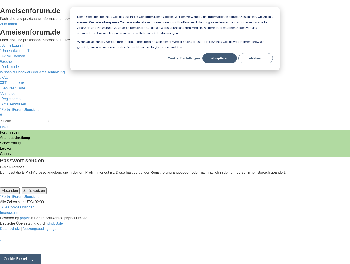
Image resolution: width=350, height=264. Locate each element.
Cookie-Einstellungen (184, 58)
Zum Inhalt (8, 24)
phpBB (25, 218)
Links (4, 127)
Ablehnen (255, 58)
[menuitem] (20, 51)
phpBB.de (55, 223)
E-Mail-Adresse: (12, 167)
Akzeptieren (219, 58)
